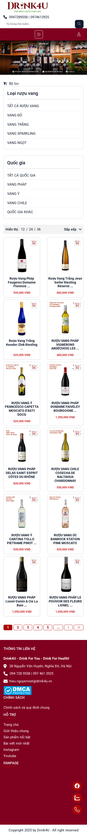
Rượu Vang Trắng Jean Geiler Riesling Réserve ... (65, 282)
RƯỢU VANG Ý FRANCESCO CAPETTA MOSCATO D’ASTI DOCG (22, 408)
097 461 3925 (42, 673)
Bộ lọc (11, 83)
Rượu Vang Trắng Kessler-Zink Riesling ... (21, 344)
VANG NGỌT (17, 143)
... (58, 627)
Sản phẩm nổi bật (16, 737)
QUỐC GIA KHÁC (20, 212)
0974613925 (39, 17)
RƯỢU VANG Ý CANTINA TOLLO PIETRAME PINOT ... (21, 539)
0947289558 (15, 17)
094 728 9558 (16, 673)
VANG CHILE (17, 203)
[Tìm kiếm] (79, 24)
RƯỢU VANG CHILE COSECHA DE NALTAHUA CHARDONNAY (65, 474)
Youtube (9, 756)
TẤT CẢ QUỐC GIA (21, 175)
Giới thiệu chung (16, 731)
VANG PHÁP (16, 184)
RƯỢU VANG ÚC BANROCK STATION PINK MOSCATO (65, 539)
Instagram (11, 750)
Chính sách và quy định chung (26, 707)
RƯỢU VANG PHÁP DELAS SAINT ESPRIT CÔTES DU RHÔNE (22, 473)
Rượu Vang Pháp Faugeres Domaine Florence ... (22, 282)
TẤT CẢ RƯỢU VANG (23, 106)
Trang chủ (11, 725)
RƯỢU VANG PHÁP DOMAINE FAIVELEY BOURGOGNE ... (65, 407)
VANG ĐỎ (14, 115)
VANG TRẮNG (18, 124)
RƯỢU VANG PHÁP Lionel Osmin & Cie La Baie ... (22, 601)
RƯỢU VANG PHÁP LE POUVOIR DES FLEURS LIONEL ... (65, 601)
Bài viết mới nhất (16, 743)
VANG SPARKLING (21, 133)
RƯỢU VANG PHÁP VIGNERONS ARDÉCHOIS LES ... (65, 344)
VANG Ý (13, 194)
